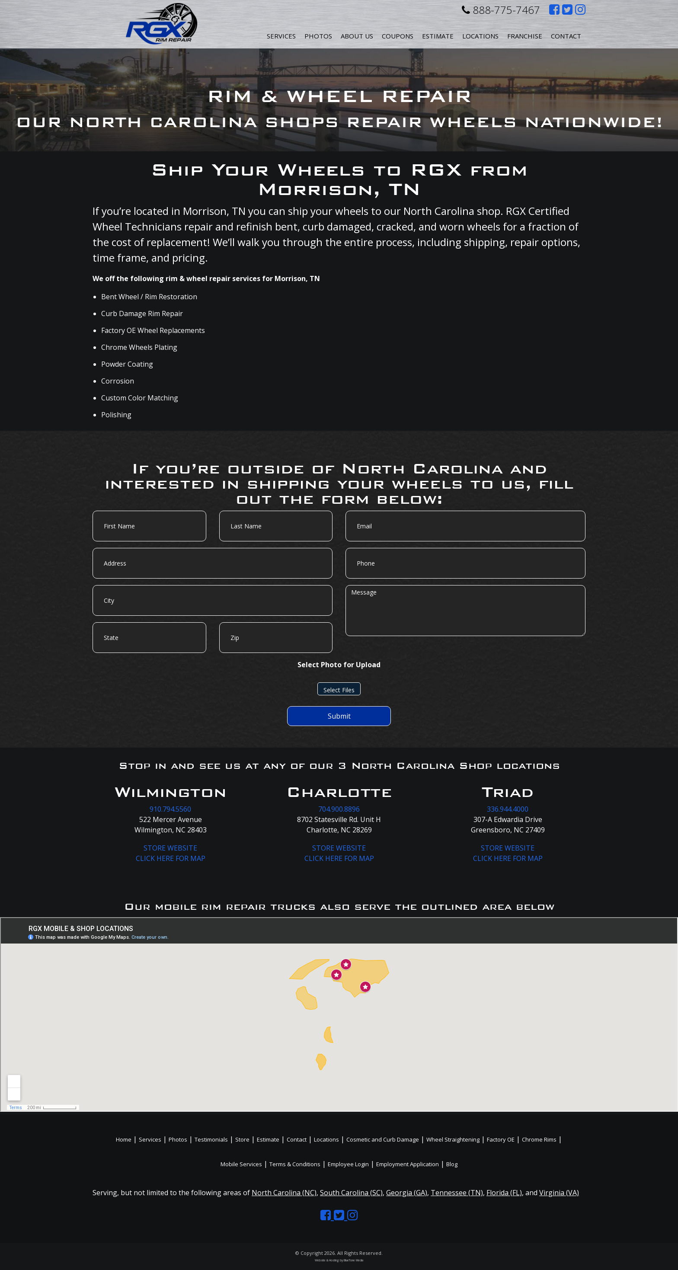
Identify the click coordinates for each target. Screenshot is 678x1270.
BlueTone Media (353, 1260)
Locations (326, 1139)
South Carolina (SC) (351, 1192)
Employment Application (407, 1164)
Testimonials (211, 1139)
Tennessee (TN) (457, 1192)
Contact (566, 36)
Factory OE (501, 1139)
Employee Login (348, 1164)
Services (281, 36)
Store (242, 1139)
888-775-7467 (501, 10)
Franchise (524, 36)
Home (123, 1139)
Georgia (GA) (406, 1192)
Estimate (438, 36)
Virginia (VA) (559, 1192)
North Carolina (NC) (284, 1192)
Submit (339, 716)
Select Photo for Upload (339, 664)
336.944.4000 (507, 809)
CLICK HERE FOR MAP (170, 858)
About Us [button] (357, 36)
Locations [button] (480, 36)
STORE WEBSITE (170, 848)
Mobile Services (241, 1164)
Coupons (397, 36)
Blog (451, 1164)
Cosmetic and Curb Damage (382, 1139)
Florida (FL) (504, 1192)
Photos (318, 36)
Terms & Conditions (294, 1164)
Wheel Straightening (453, 1139)
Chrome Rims (539, 1139)
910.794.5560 (170, 809)
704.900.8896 (339, 809)
